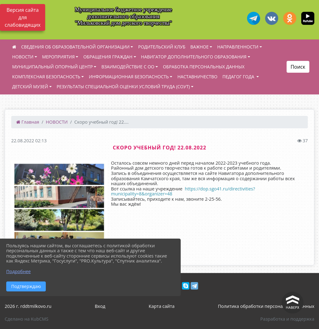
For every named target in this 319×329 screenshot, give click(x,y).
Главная (27, 122)
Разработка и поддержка (287, 319)
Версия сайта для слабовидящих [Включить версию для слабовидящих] (22, 17)
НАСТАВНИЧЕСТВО (197, 77)
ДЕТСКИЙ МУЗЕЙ (30, 86)
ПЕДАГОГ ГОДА (238, 77)
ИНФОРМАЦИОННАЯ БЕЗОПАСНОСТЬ (129, 77)
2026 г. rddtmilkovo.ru (28, 306)
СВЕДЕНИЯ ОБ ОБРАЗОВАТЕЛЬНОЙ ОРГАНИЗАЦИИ (75, 47)
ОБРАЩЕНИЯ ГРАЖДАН (107, 57)
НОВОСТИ (22, 57)
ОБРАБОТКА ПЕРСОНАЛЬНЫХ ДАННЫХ (204, 67)
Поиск (298, 66)
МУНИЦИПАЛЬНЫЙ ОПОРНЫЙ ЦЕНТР (52, 67)
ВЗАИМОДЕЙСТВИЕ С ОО (127, 67)
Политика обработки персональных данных (266, 306)
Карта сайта (161, 306)
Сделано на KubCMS (26, 319)
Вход (100, 306)
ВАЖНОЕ (199, 47)
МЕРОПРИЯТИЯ (58, 57)
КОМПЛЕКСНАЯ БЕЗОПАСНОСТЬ (46, 77)
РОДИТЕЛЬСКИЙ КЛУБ (161, 47)
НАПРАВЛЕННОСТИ (237, 47)
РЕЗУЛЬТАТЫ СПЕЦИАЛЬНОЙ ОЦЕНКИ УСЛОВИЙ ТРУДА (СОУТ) (123, 86)
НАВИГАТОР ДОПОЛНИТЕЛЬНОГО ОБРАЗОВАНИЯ (194, 57)
